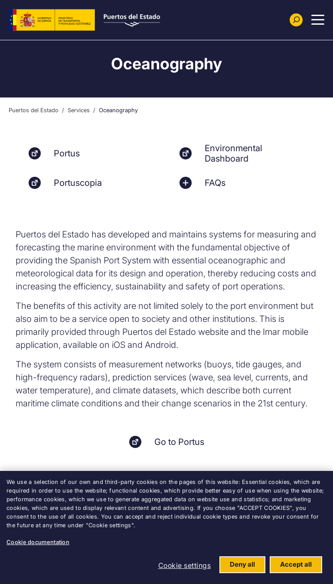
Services (79, 110)
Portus (67, 153)
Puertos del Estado (34, 110)
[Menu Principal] (317, 20)
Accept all (296, 564)
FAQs (215, 183)
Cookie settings (184, 565)
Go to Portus (179, 442)
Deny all (242, 564)
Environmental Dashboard (233, 153)
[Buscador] (296, 19)
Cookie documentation (38, 542)
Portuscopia (78, 183)
